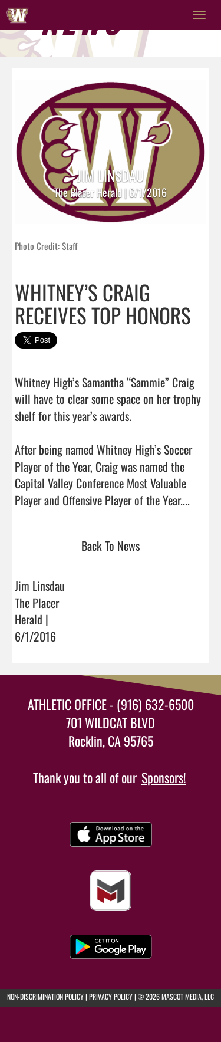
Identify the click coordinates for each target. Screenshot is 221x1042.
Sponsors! (163, 777)
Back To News (110, 545)
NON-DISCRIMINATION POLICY (45, 996)
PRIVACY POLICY (111, 996)
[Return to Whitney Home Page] (17, 14)
